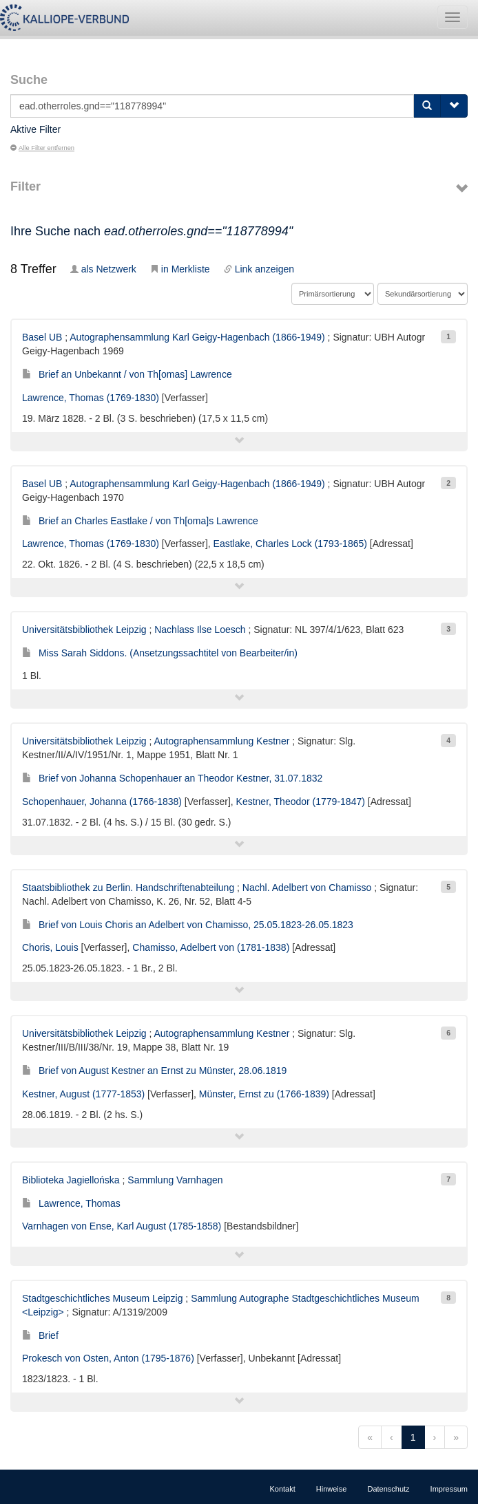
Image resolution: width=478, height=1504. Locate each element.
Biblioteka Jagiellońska (71, 1179)
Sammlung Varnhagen (174, 1179)
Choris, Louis (50, 947)
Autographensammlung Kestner (221, 740)
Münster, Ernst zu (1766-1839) (264, 1093)
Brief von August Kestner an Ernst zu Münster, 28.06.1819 (154, 1070)
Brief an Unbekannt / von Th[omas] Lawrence (127, 374)
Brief (40, 1335)
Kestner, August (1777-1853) (83, 1093)
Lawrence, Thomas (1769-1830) (90, 397)
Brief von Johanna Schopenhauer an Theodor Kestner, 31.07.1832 (172, 778)
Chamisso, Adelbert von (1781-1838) (210, 947)
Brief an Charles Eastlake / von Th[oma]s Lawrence (140, 520)
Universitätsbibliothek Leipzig (84, 629)
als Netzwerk (103, 269)
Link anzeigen (259, 269)
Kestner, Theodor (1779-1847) (300, 801)
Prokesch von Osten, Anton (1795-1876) (108, 1358)
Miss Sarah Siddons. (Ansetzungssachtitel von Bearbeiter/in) (160, 652)
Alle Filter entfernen (42, 147)
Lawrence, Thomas (71, 1203)
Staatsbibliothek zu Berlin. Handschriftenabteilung (128, 887)
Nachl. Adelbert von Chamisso (307, 887)
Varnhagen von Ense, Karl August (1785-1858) (121, 1226)
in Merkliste (180, 269)
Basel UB (42, 337)
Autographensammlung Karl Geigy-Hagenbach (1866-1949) (197, 337)
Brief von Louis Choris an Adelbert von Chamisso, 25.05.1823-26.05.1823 (187, 924)
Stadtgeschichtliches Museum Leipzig (102, 1298)
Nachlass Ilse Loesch (199, 629)
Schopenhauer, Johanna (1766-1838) (102, 801)
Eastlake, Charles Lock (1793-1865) (290, 543)
